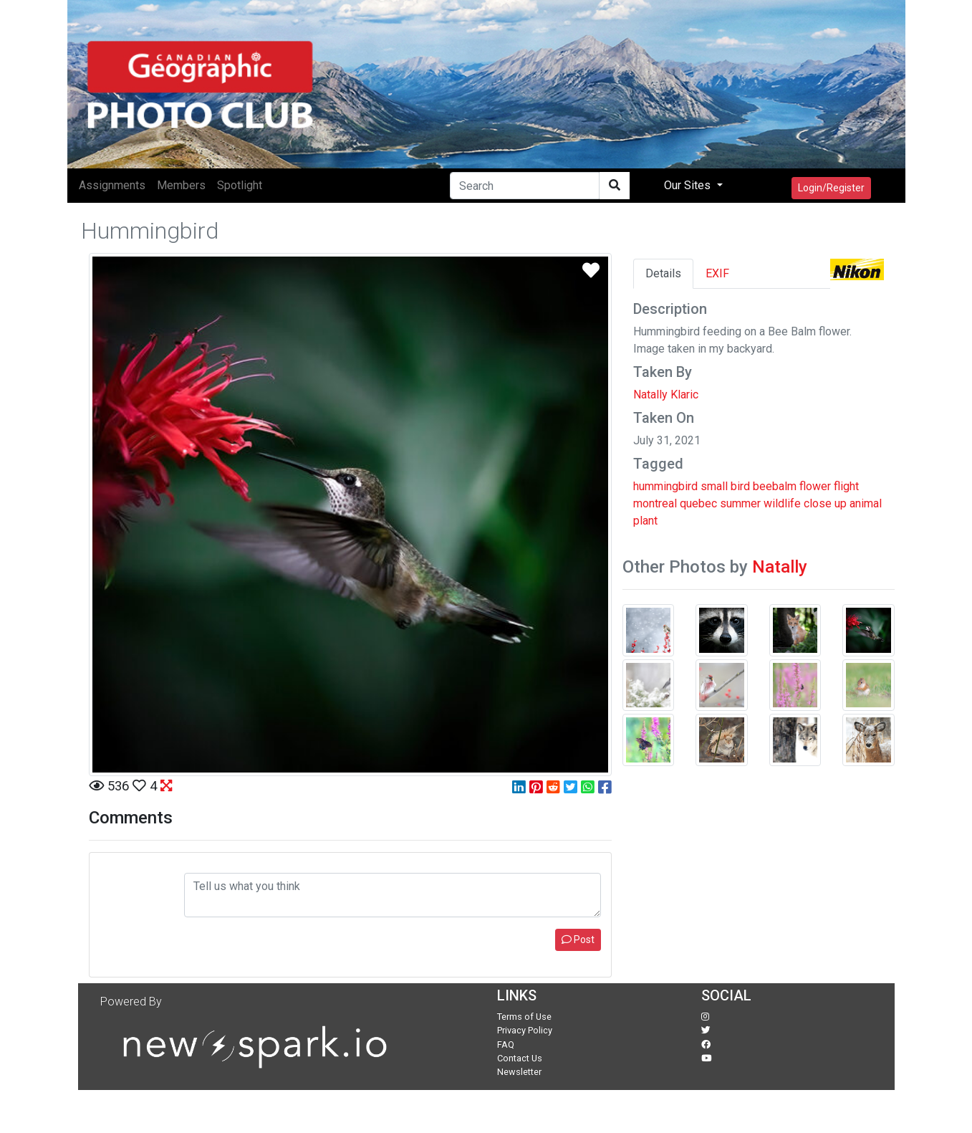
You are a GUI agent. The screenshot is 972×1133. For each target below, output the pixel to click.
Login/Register (831, 187)
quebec (698, 503)
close (818, 503)
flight (846, 486)
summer (740, 503)
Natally (779, 567)
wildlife (782, 503)
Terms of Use (524, 1016)
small (714, 486)
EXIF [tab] (717, 273)
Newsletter (519, 1071)
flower (815, 486)
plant (645, 520)
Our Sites (688, 185)
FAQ (505, 1044)
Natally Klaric (665, 394)
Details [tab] (663, 273)
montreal (655, 503)
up (840, 503)
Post (578, 939)
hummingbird (665, 486)
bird (740, 486)
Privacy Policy (524, 1030)
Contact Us (519, 1058)
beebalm (775, 486)
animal (866, 503)
